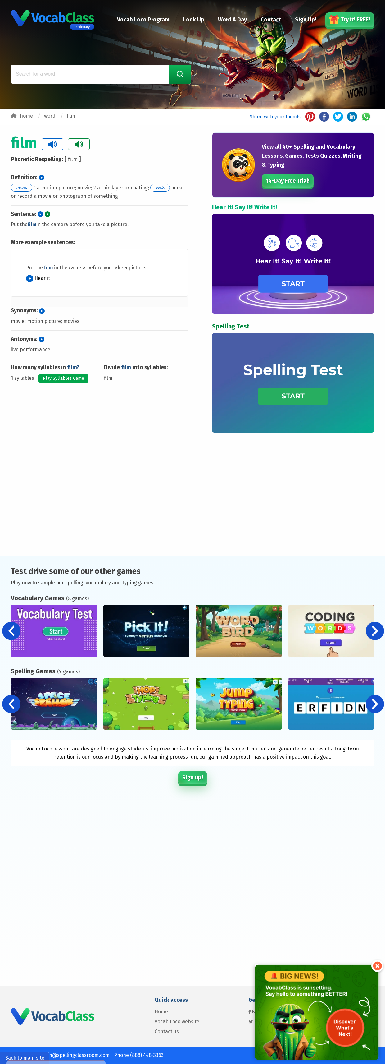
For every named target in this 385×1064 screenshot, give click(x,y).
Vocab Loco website (177, 1022)
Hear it (38, 278)
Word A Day (232, 19)
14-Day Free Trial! (288, 180)
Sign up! (192, 777)
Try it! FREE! (349, 19)
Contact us (167, 1031)
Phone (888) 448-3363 (139, 1055)
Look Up (193, 19)
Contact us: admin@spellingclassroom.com (60, 1055)
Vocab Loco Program (143, 19)
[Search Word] (180, 74)
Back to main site (24, 1058)
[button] (375, 631)
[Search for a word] (101, 74)
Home (161, 1012)
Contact (270, 19)
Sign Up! (305, 19)
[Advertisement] (99, 422)
